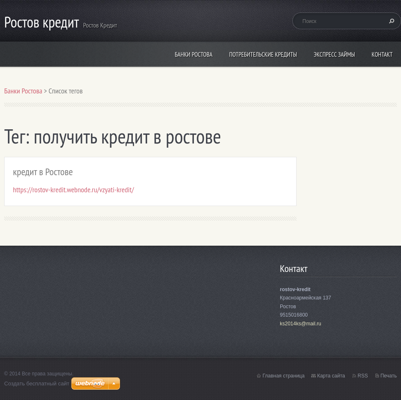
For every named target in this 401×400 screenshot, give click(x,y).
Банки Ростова (193, 54)
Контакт (382, 54)
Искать (390, 21)
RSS (363, 376)
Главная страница (283, 376)
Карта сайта (331, 376)
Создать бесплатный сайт (36, 383)
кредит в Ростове (43, 171)
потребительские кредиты (263, 54)
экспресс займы (334, 54)
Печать (389, 376)
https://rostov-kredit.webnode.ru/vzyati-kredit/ (73, 189)
